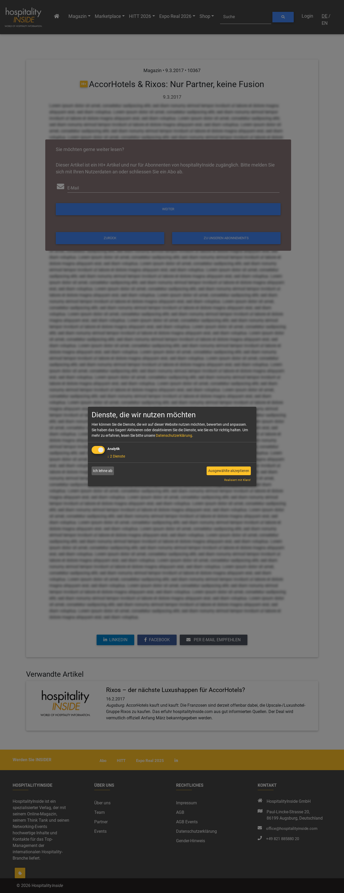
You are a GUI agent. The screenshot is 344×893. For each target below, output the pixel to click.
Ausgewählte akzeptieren (228, 471)
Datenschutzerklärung (174, 435)
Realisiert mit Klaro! (237, 480)
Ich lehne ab (102, 471)
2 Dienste (116, 456)
